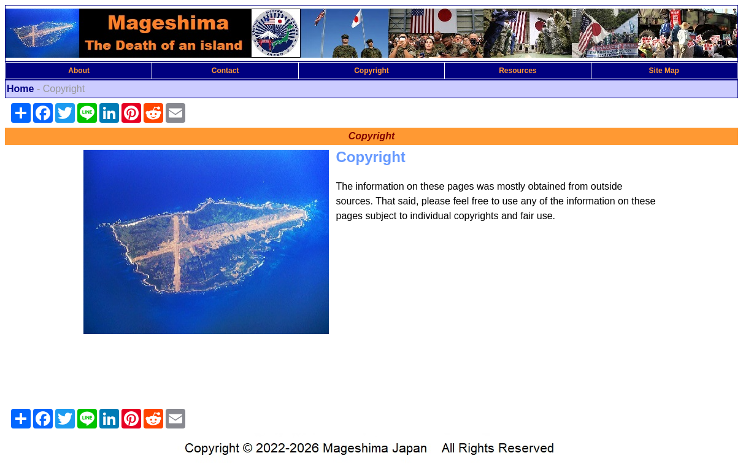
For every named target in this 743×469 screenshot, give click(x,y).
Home (20, 88)
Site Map (664, 70)
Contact (225, 70)
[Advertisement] (372, 373)
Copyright (371, 70)
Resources (517, 70)
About (79, 70)
